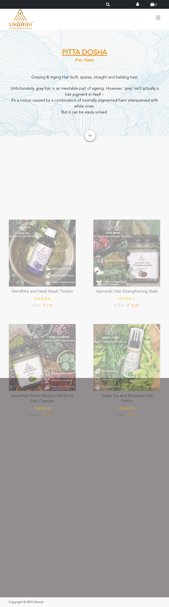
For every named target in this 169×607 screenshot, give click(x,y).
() (153, 4)
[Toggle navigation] (158, 18)
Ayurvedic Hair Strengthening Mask (127, 330)
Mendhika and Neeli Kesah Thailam (42, 330)
